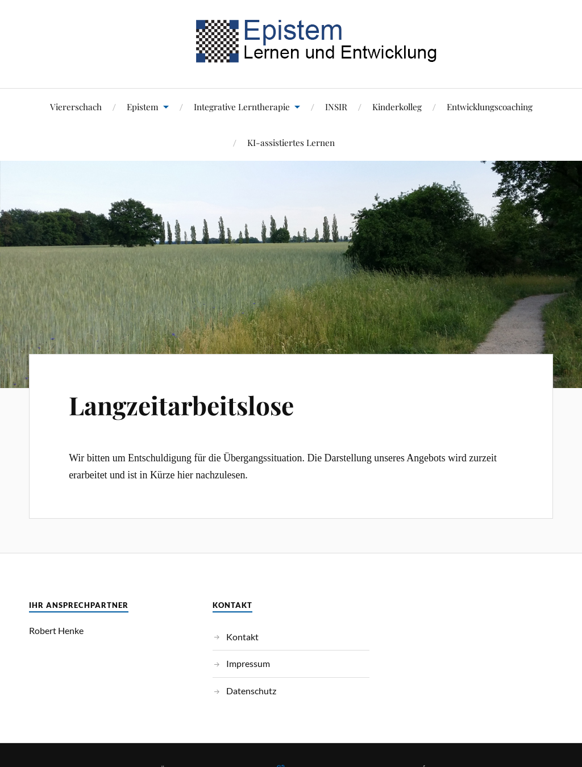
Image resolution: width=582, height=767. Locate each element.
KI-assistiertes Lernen (291, 142)
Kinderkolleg (397, 106)
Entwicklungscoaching (490, 106)
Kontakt (242, 636)
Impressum (248, 663)
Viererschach (76, 106)
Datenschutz (251, 690)
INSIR (336, 106)
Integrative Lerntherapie (242, 106)
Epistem (143, 106)
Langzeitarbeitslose (181, 405)
